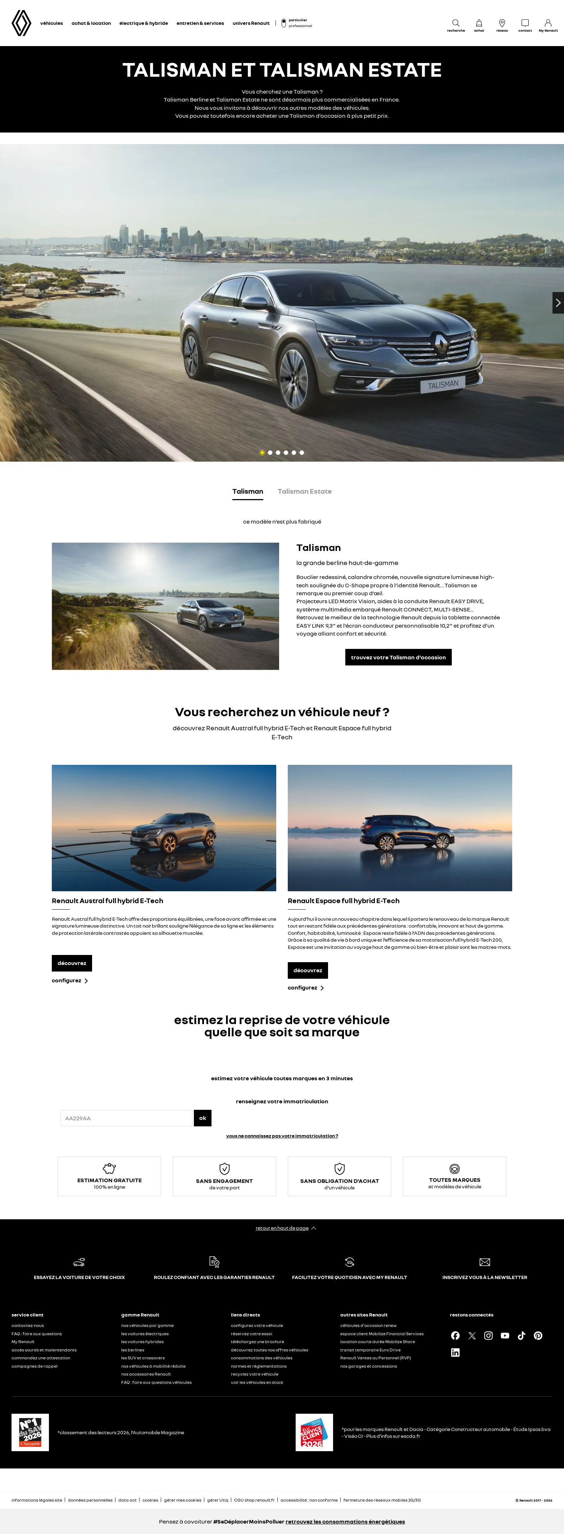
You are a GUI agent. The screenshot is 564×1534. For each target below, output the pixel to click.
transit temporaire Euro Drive (370, 1350)
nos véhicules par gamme (147, 1325)
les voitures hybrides (142, 1341)
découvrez (72, 962)
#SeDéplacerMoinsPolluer (249, 1521)
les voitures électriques (145, 1333)
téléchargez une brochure (257, 1341)
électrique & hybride (143, 23)
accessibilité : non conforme (309, 1500)
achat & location (91, 23)
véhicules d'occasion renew (368, 1325)
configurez (66, 980)
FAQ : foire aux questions (37, 1333)
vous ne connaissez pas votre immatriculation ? (282, 1135)
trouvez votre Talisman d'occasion (398, 657)
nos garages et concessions (368, 1366)
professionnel (300, 25)
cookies (150, 1500)
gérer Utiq (217, 1500)
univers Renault (251, 23)
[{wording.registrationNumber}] (126, 1118)
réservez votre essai (251, 1333)
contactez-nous (28, 1325)
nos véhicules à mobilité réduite (153, 1366)
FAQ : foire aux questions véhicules (156, 1382)
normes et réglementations (259, 1366)
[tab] (247, 492)
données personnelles (90, 1500)
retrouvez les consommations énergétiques (345, 1521)
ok (202, 1117)
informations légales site (37, 1500)
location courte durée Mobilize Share (377, 1341)
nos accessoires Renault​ (146, 1374)
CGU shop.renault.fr (254, 1500)
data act (127, 1500)
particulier (298, 20)
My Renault (23, 1341)
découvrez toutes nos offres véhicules (269, 1350)
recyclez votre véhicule (254, 1374)
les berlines (132, 1350)
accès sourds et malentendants (44, 1350)
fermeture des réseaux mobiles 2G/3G (382, 1500)
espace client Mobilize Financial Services (382, 1333)
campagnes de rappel (35, 1366)
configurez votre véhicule (257, 1325)
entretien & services (200, 23)
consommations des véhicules (261, 1357)
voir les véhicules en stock (257, 1382)
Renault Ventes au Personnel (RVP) (375, 1357)
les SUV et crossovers (143, 1357)
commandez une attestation (41, 1357)
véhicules (51, 23)
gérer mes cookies (182, 1500)
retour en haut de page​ (282, 1228)
